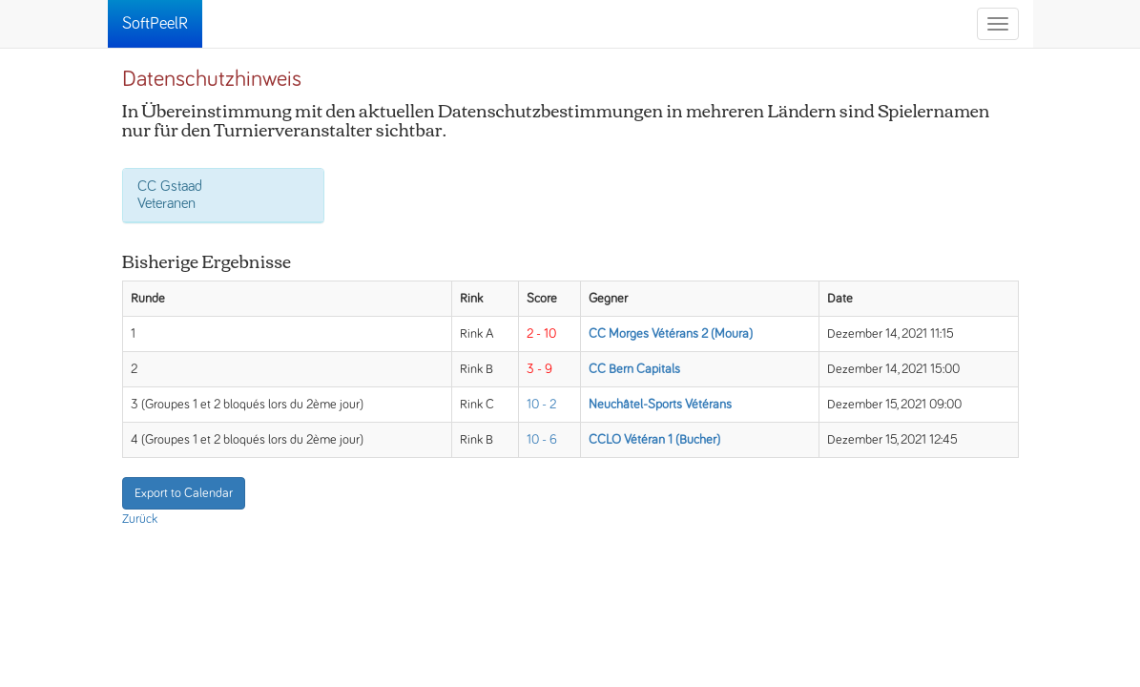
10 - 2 (541, 404)
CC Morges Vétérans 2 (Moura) (671, 334)
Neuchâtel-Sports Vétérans (660, 404)
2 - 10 (541, 334)
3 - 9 (539, 369)
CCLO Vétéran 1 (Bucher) (654, 440)
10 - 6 (542, 440)
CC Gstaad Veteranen (169, 194)
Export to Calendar (184, 493)
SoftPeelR (155, 23)
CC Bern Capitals (634, 369)
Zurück (139, 519)
